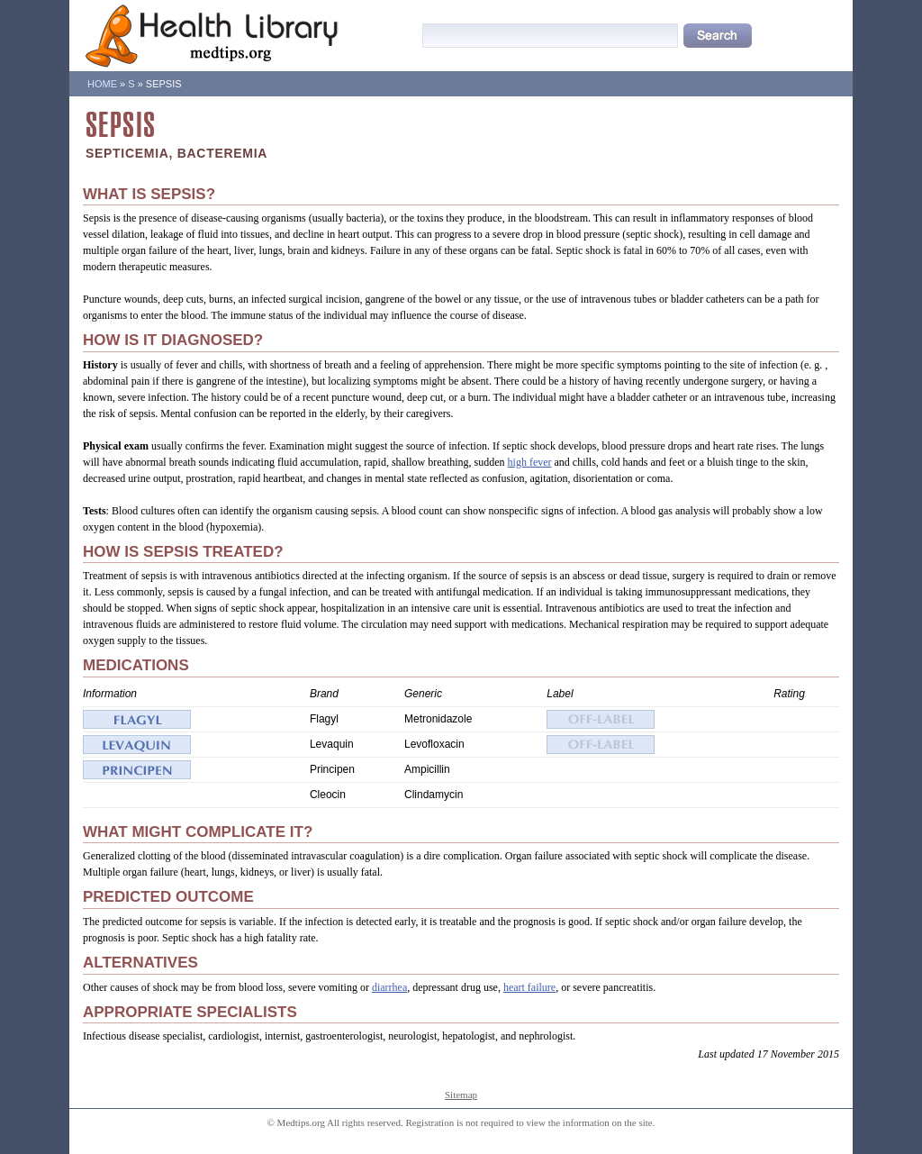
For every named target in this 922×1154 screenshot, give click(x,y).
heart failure (529, 987)
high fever (530, 462)
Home (102, 83)
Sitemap (461, 1094)
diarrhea (389, 987)
